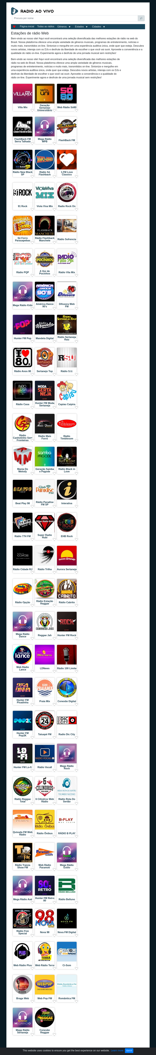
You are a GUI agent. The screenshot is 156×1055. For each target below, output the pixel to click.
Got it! (129, 1050)
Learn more (117, 1050)
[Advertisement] (55, 29)
